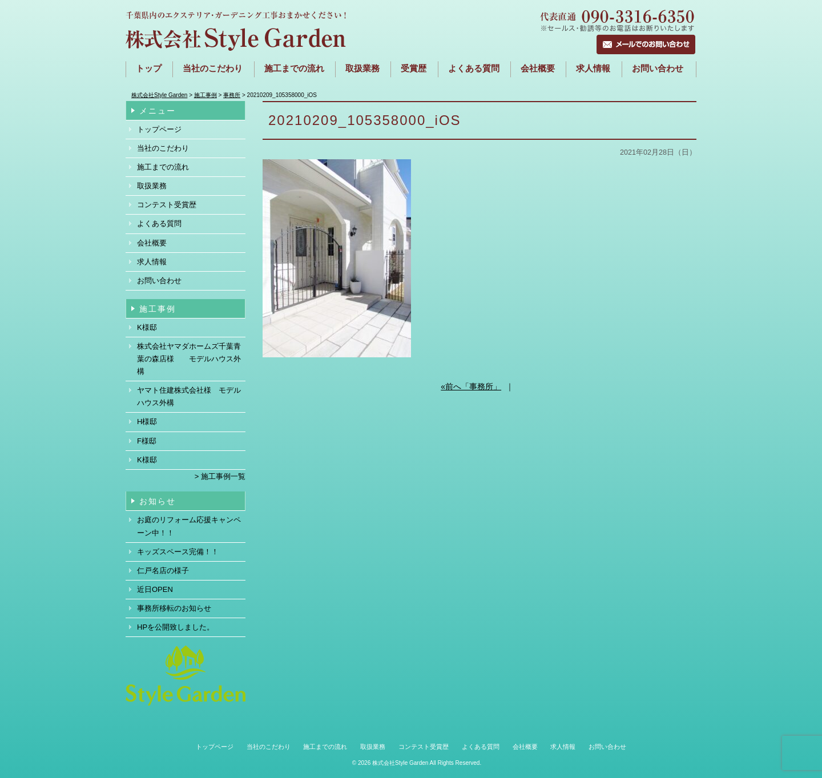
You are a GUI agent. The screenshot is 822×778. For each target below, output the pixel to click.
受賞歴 (413, 68)
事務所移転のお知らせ (174, 608)
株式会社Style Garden (400, 763)
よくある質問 (473, 68)
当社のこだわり (213, 68)
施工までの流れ (294, 68)
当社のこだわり (163, 148)
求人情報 (593, 68)
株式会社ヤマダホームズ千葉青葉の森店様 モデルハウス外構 (189, 359)
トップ (149, 68)
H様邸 (147, 421)
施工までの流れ (163, 167)
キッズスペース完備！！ (178, 551)
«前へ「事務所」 (471, 386)
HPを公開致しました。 (175, 627)
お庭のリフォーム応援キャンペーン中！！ (189, 526)
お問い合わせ (657, 68)
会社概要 (538, 68)
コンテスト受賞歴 (166, 204)
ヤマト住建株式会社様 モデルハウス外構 (189, 396)
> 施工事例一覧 (220, 476)
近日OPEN (155, 589)
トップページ (159, 129)
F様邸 (146, 441)
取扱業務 (362, 68)
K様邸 (147, 327)
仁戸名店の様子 (163, 570)
